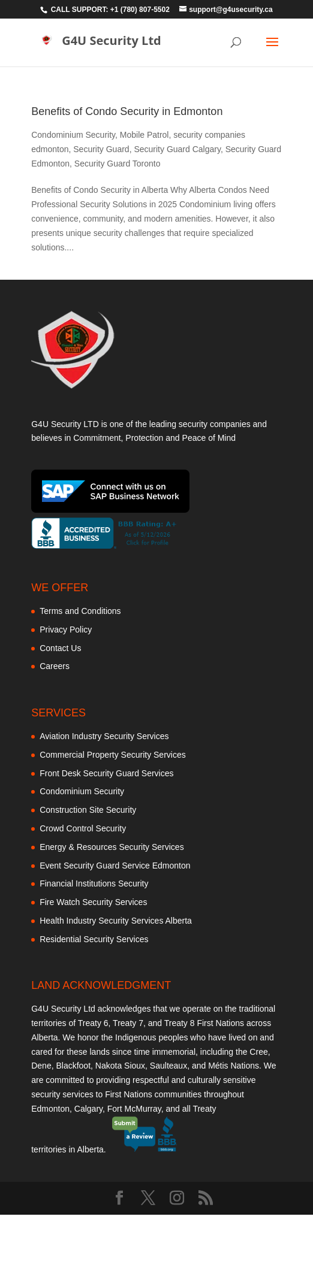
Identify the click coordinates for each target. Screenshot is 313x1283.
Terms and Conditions (80, 611)
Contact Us (60, 648)
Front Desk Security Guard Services (106, 773)
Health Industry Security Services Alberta (116, 920)
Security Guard (101, 149)
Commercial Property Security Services (113, 754)
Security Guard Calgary (177, 149)
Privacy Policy (66, 629)
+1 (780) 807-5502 (140, 9)
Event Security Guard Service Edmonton (115, 865)
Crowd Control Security (83, 828)
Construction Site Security (88, 810)
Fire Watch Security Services (93, 902)
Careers (55, 666)
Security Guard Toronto (117, 163)
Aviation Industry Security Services (104, 736)
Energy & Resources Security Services (111, 847)
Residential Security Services (94, 939)
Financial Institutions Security (94, 883)
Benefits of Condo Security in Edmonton (126, 111)
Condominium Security (73, 135)
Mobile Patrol (144, 135)
